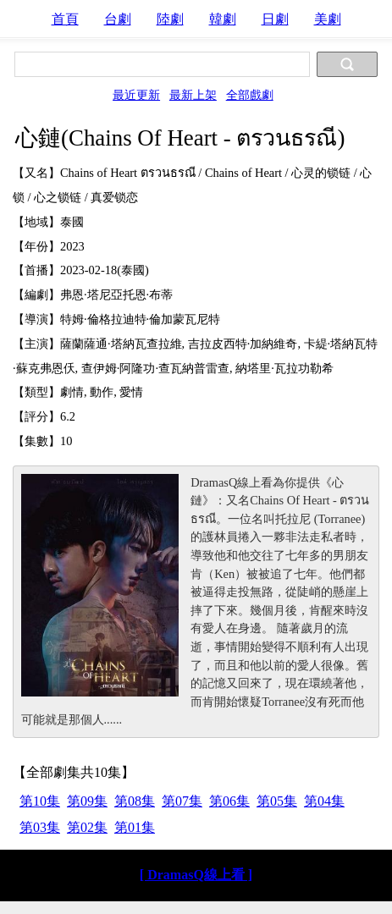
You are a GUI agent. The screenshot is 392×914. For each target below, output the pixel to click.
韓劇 (222, 19)
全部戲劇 (249, 95)
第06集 (229, 801)
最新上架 (193, 95)
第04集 (324, 801)
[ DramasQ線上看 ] (196, 874)
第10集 (39, 801)
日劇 (275, 19)
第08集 (134, 801)
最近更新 (136, 95)
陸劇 (170, 19)
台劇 (117, 19)
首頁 (65, 19)
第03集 (39, 827)
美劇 (327, 19)
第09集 (87, 801)
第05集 (277, 801)
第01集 (134, 827)
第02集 (87, 827)
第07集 (182, 801)
